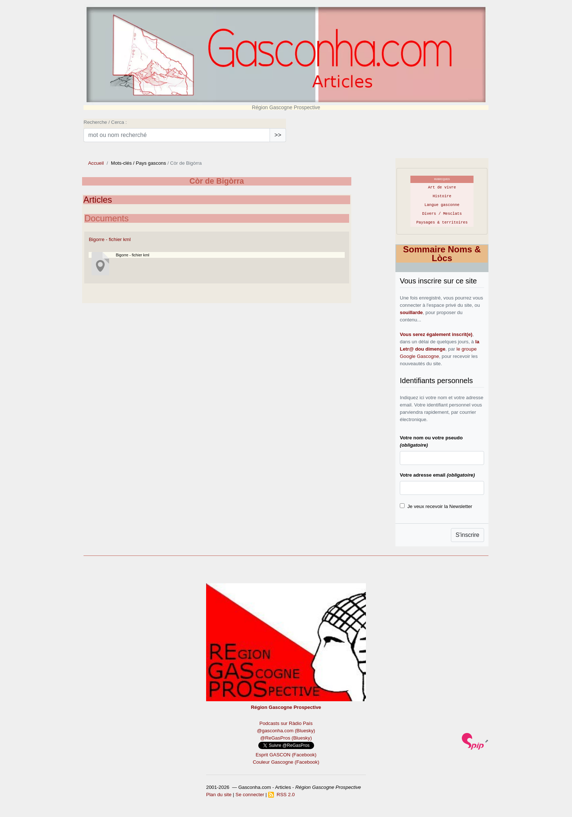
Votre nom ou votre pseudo (431, 441)
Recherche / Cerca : (105, 122)
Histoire (442, 196)
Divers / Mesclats (442, 213)
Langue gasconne (442, 204)
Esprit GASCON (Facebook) (286, 754)
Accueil (96, 163)
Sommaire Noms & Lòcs (442, 253)
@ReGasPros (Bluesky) (286, 738)
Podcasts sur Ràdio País (286, 723)
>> (277, 135)
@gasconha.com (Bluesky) (286, 730)
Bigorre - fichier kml (110, 239)
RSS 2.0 (281, 794)
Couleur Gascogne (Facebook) (286, 762)
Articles (97, 200)
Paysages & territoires (442, 222)
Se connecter (250, 794)
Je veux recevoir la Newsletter (439, 506)
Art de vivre (442, 187)
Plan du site (219, 794)
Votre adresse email (437, 475)
